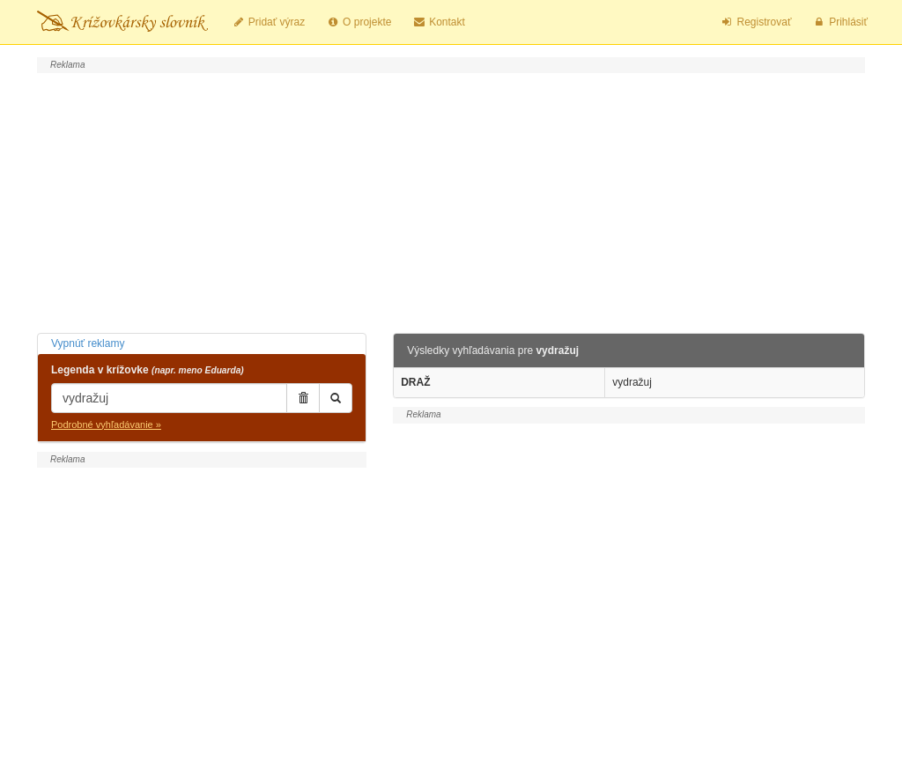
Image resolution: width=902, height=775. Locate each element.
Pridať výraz (268, 22)
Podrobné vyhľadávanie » (106, 424)
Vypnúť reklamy (87, 343)
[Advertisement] (451, 201)
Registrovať (756, 22)
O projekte (358, 22)
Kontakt (438, 22)
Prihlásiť (840, 22)
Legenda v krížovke (147, 370)
